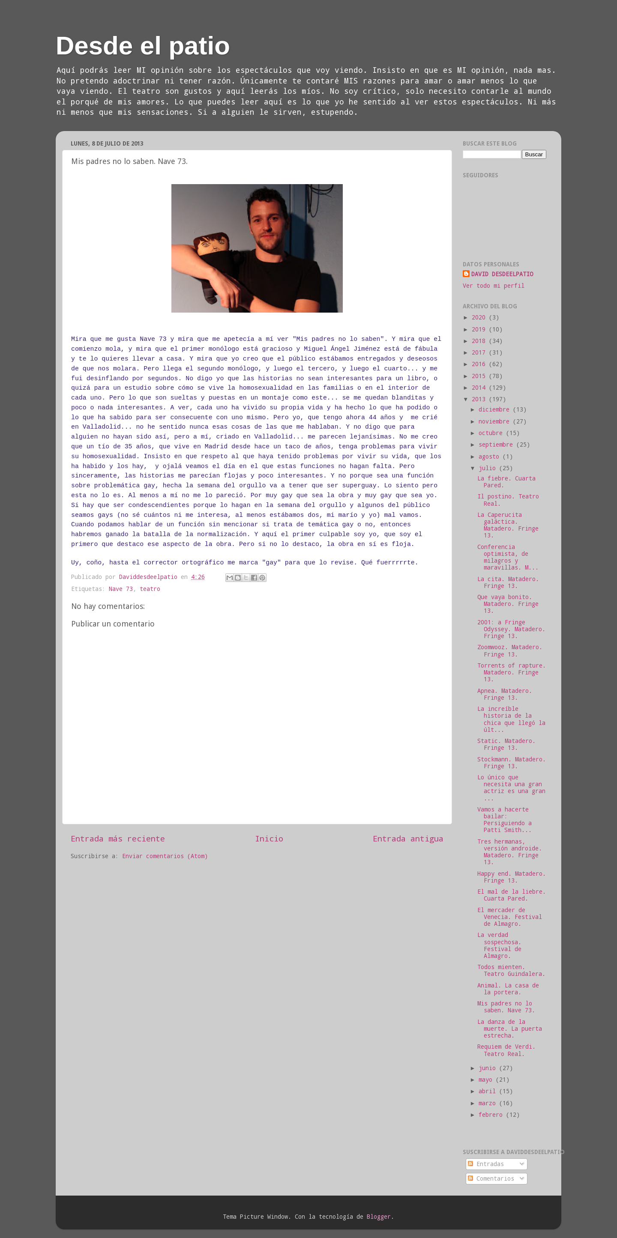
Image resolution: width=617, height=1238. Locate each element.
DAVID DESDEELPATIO (502, 274)
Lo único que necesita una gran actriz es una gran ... (511, 787)
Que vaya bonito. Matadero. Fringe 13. (508, 604)
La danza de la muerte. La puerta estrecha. (509, 1028)
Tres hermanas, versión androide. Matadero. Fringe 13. (509, 852)
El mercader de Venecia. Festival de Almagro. (509, 917)
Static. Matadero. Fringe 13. (506, 744)
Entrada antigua (408, 838)
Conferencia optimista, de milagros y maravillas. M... (508, 557)
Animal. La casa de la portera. (508, 988)
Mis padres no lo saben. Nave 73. (506, 1006)
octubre (492, 433)
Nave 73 (121, 589)
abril (489, 1091)
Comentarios (491, 1178)
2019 (480, 329)
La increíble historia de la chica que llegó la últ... (511, 719)
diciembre (496, 409)
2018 (480, 341)
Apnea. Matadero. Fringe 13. (504, 694)
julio (489, 468)
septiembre (497, 444)
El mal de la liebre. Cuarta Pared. (511, 895)
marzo (489, 1103)
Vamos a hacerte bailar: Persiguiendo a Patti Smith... (504, 819)
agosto (491, 456)
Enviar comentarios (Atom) (165, 856)
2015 (480, 376)
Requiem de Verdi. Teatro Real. (506, 1050)
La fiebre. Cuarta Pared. (506, 481)
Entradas (486, 1164)
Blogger (379, 1216)
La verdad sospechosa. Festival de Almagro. (499, 945)
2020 (480, 317)
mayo (487, 1079)
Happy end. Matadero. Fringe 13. (511, 877)
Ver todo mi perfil (493, 285)
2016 (480, 364)
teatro (150, 589)
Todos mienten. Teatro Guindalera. (511, 970)
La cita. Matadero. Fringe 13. (508, 582)
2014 (480, 387)
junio (489, 1068)
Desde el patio (143, 45)
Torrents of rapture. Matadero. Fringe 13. (511, 672)
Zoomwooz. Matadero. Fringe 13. (509, 650)
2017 (480, 352)
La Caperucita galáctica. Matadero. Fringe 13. (508, 525)
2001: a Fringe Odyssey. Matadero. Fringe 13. (511, 629)
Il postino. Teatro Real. (508, 499)
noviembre (496, 421)
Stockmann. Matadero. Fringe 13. (511, 762)
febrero (492, 1115)
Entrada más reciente (118, 838)
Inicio (269, 838)
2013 (480, 399)
